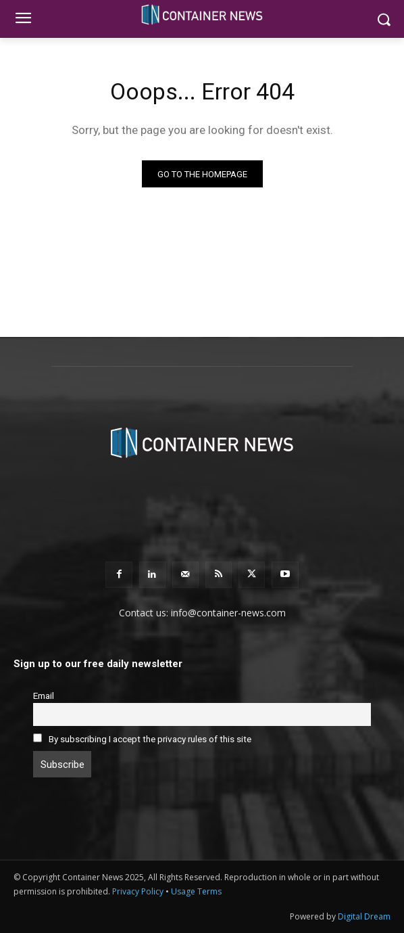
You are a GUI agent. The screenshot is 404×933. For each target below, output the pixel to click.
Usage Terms (196, 891)
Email (43, 695)
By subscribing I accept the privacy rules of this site (150, 738)
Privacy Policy (137, 891)
